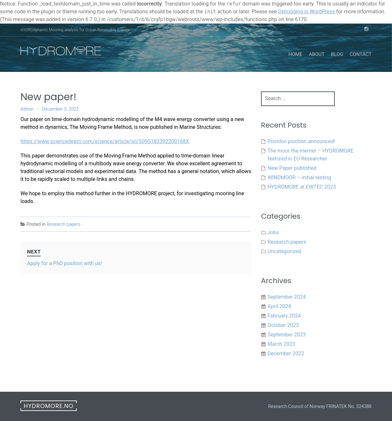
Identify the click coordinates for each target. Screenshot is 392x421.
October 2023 (283, 325)
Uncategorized (284, 251)
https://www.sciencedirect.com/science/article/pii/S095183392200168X (104, 141)
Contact (361, 54)
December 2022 (286, 353)
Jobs (273, 232)
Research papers (63, 224)
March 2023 (281, 344)
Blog (337, 54)
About (316, 54)
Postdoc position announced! (301, 141)
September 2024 (287, 297)
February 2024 (284, 316)
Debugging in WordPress (306, 11)
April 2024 (279, 306)
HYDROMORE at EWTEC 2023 (302, 187)
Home (296, 54)
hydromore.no (48, 406)
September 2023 (287, 335)
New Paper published (292, 168)
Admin (26, 109)
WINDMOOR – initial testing (299, 177)
